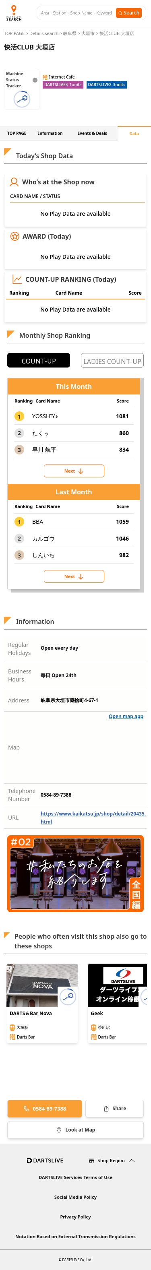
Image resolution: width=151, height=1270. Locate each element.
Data (134, 133)
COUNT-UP (39, 361)
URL (13, 817)
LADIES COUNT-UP (112, 361)
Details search (44, 33)
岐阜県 (70, 33)
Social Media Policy (75, 1197)
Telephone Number (22, 795)
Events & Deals (92, 133)
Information (50, 133)
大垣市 (88, 33)
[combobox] (78, 13)
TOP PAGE (15, 33)
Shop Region (111, 1160)
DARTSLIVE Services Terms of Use (75, 1177)
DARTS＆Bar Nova (31, 1013)
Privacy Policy (75, 1217)
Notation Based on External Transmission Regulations (75, 1236)
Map (14, 747)
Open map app (126, 716)
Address (18, 700)
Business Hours (19, 675)
